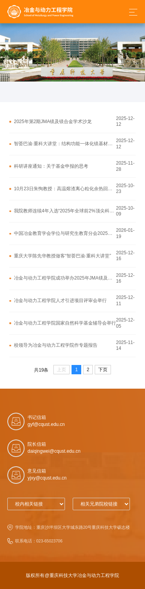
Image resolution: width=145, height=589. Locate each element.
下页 (102, 369)
